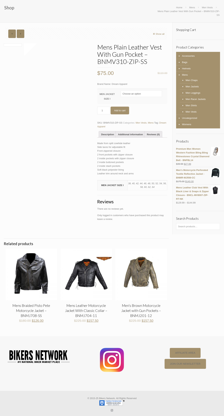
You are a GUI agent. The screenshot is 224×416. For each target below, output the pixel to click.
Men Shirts (191, 105)
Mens (192, 7)
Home (179, 7)
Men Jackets (192, 86)
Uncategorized (189, 118)
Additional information (130, 134)
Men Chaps (192, 80)
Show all (158, 34)
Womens (186, 124)
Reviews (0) (153, 134)
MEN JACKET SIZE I (107, 96)
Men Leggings (193, 92)
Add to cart (120, 110)
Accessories (188, 56)
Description (107, 134)
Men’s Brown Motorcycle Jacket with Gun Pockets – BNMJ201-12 (141, 310)
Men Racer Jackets (196, 99)
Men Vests (207, 7)
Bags (184, 62)
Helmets (186, 68)
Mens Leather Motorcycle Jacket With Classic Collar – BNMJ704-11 (86, 310)
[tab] (108, 134)
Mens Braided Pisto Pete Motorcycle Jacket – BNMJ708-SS (31, 310)
